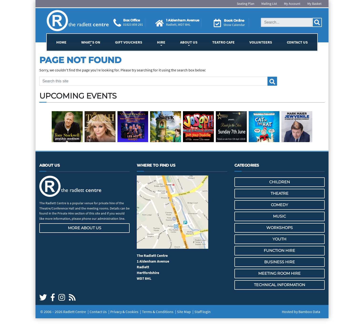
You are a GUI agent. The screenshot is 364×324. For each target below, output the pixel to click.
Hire (161, 42)
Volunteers (260, 42)
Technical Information (279, 285)
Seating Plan (245, 3)
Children (279, 182)
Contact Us (297, 42)
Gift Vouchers (128, 42)
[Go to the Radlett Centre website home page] (78, 20)
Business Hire (279, 262)
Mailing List (269, 3)
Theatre (279, 193)
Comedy (279, 205)
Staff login (202, 311)
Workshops (279, 227)
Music (279, 216)
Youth (279, 239)
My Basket (314, 3)
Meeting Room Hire (279, 273)
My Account (292, 3)
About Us (188, 42)
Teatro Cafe (223, 42)
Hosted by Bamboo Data (301, 311)
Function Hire (279, 250)
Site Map (184, 311)
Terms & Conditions (157, 311)
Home (61, 42)
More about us (84, 228)
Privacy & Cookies (124, 311)
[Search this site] (286, 22)
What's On (90, 42)
